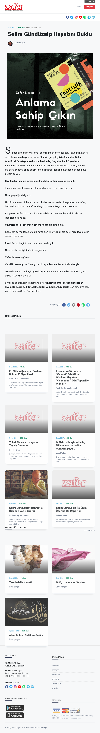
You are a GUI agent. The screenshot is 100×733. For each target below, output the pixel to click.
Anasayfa (56, 689)
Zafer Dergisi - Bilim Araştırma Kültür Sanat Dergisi (29, 732)
